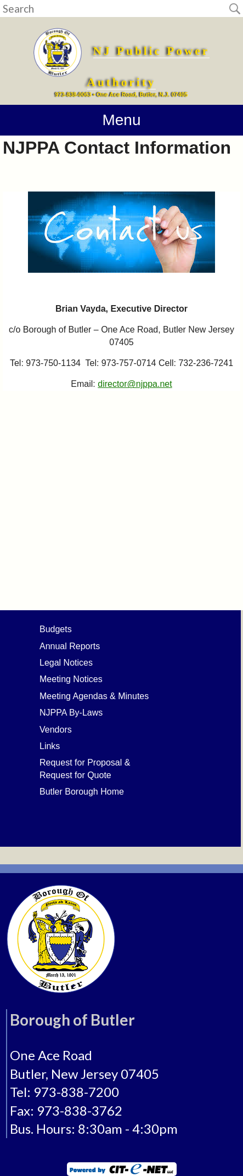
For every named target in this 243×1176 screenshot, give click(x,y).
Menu (121, 119)
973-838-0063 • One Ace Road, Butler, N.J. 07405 (121, 94)
